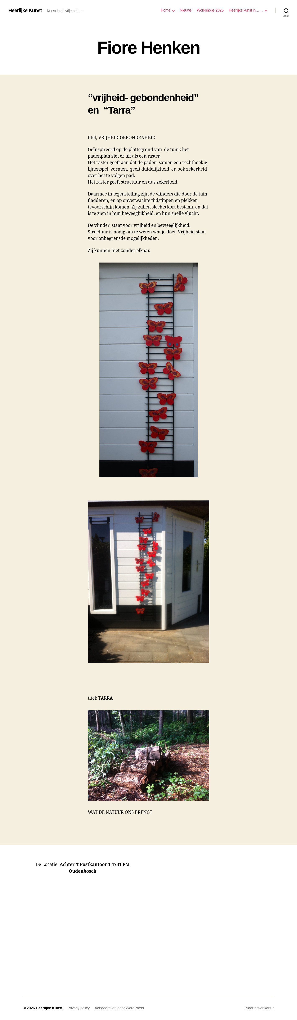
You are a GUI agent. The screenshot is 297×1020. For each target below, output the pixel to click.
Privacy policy (78, 1008)
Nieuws (186, 10)
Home (165, 10)
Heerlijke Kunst (25, 10)
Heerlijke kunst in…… (246, 10)
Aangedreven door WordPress (119, 1008)
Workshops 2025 (210, 10)
